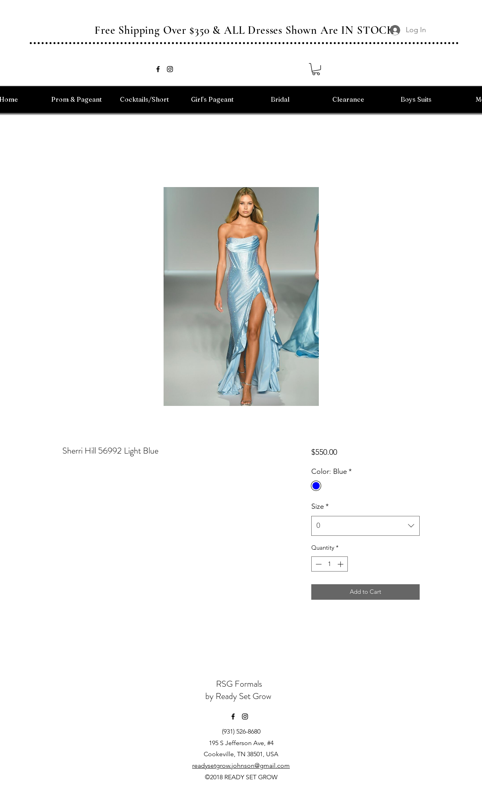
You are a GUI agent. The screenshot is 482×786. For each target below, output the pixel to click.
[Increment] (341, 564)
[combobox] (365, 526)
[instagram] (170, 69)
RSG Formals (239, 684)
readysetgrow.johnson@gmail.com (241, 765)
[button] (316, 69)
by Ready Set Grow (239, 696)
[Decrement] (317, 564)
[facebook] (158, 69)
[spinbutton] (329, 564)
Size (320, 506)
